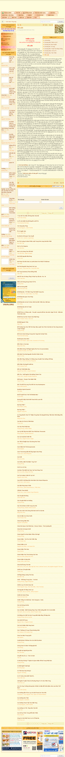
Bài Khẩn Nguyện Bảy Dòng (24, 256)
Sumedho (26, 699)
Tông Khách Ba (26, 268)
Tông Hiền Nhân (35, 268)
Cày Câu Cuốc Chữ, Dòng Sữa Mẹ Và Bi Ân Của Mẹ (30, 510)
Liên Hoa (19, 360)
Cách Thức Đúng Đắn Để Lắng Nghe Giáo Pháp (29, 451)
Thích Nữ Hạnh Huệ (22, 288)
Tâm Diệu (11, 150)
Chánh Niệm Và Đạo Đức (23, 559)
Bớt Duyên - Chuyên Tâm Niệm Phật (26, 379)
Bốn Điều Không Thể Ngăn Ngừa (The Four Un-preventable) (32, 349)
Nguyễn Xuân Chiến (22, 477)
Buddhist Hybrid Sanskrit (24, 389)
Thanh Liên (20, 238)
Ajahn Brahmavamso (29, 487)
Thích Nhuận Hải (21, 541)
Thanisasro (20, 694)
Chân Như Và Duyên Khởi (24, 529)
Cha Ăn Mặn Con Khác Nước (24, 516)
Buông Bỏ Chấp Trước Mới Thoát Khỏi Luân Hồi (29, 399)
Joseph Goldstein (31, 371)
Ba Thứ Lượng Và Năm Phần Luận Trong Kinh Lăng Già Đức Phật (34, 241)
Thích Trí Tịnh (20, 356)
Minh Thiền (20, 298)
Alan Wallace (20, 632)
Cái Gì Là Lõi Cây (21, 467)
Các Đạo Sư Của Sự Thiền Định (25, 421)
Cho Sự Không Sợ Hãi (23, 605)
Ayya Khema (20, 551)
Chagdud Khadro (28, 622)
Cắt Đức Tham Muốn (22, 490)
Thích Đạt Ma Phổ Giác (23, 223)
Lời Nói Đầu (47, 40)
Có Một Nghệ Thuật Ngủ (23, 666)
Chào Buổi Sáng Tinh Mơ (23, 564)
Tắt (54, 186)
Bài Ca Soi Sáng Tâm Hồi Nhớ (25, 251)
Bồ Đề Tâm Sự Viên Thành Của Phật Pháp (28, 316)
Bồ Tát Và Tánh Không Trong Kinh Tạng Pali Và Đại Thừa (32, 334)
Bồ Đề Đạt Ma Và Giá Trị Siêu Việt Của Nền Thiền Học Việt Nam (33, 302)
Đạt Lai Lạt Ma (20, 459)
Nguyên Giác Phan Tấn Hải (8, 142)
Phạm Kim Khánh (21, 340)
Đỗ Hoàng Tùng (28, 632)
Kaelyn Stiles (20, 561)
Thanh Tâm (20, 308)
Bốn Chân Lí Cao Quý (23, 344)
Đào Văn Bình (20, 652)
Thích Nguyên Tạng (22, 586)
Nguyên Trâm (20, 607)
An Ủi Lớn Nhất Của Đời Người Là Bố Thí (28, 221)
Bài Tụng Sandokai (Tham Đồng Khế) (27, 271)
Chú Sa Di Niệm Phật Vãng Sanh (25, 625)
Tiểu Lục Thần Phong (6, 236)
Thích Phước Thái (21, 517)
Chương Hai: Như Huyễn (50, 44)
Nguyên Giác (4, 65)
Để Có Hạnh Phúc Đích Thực (12, 174)
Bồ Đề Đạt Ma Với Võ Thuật (24, 307)
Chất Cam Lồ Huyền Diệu (23, 569)
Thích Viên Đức (21, 278)
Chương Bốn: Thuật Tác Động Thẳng (53, 48)
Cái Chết (19, 457)
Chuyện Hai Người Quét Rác (24, 650)
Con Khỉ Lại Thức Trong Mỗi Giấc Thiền (27, 713)
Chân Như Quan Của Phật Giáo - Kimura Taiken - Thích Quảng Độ (34, 526)
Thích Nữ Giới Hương (22, 335)
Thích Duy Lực (21, 682)
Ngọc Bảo (19, 324)
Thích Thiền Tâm (21, 233)
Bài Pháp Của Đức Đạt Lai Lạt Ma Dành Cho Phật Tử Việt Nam (33, 261)
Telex (57, 186)
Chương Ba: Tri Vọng (49, 46)
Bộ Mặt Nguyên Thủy (22, 322)
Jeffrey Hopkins (34, 591)
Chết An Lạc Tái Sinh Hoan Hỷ (25, 585)
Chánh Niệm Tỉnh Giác (23, 549)
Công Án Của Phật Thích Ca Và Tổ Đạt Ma (28, 718)
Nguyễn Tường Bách (22, 522)
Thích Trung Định (5, 179)
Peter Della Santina (22, 386)
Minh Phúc (27, 561)
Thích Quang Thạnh (22, 366)
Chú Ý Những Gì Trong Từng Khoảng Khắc (28, 630)
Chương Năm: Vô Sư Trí (50, 50)
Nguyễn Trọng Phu (22, 411)
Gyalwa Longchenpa (29, 238)
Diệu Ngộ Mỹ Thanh (34, 566)
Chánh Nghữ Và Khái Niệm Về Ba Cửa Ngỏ (28, 534)
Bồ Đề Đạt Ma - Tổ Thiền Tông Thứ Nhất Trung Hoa (30, 292)
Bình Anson (20, 487)
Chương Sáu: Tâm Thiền (50, 52)
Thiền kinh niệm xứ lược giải (30, 173)
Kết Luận (46, 55)
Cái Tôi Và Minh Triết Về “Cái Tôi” (26, 475)
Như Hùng (19, 304)
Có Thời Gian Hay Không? (24, 670)
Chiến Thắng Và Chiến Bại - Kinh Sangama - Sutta (30, 600)
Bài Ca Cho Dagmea (22, 246)
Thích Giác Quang (21, 689)
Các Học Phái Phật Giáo (23, 426)
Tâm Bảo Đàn (20, 248)
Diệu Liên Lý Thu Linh (22, 566)
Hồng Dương (20, 531)
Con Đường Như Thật (23, 698)
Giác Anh (30, 318)
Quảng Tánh (4, 170)
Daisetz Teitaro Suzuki (30, 507)
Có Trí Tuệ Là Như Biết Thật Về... (25, 676)
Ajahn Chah (29, 340)
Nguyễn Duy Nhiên (22, 371)
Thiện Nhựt (37, 487)
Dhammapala (20, 448)
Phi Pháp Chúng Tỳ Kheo (11, 220)
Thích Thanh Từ (21, 293)
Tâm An (19, 657)
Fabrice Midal (28, 428)
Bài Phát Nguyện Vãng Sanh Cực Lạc (27, 266)
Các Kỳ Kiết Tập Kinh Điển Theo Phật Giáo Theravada (31, 431)
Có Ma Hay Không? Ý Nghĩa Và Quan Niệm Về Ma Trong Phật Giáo (34, 660)
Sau (50, 25)
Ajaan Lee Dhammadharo (40, 694)
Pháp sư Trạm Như (6, 85)
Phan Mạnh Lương (22, 406)
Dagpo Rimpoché (29, 581)
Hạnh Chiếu (29, 293)
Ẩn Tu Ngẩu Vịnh (21, 231)
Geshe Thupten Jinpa (36, 612)
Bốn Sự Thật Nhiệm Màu (23, 369)
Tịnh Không (20, 401)
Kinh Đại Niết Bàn (23, 165)
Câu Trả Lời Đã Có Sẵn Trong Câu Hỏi (27, 505)
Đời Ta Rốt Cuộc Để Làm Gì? (12, 69)
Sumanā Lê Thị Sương (38, 340)
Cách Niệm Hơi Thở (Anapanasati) (26, 447)
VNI (61, 186)
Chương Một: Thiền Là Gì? (51, 42)
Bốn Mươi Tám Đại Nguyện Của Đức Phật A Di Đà (30, 354)
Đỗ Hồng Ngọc (21, 667)
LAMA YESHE (29, 227)
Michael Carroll (43, 566)
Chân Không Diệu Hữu (23, 520)
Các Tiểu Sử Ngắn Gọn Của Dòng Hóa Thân (28, 441)
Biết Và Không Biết (22, 286)
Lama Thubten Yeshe (22, 318)
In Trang (18, 183)
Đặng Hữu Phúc (21, 345)
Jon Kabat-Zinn (31, 546)
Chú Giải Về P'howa (22, 620)
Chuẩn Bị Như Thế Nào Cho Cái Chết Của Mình (29, 640)
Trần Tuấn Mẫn (5, 247)
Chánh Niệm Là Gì (22, 544)
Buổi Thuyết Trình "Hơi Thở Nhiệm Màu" (27, 394)
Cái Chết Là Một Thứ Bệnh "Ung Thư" (27, 461)
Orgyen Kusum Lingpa (28, 438)
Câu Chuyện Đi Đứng (22, 495)
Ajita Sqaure (20, 637)
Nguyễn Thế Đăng (5, 97)
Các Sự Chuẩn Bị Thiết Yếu (24, 436)
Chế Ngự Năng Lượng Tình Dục (25, 574)
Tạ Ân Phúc (20, 396)
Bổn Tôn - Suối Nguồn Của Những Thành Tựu (29, 374)
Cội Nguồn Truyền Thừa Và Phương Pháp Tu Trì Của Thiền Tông (34, 680)
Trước (45, 25)
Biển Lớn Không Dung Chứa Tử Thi (26, 281)
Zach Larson (27, 482)
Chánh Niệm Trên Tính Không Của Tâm (27, 554)
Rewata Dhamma (29, 433)
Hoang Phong (20, 330)
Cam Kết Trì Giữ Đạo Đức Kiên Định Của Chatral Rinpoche (32, 480)
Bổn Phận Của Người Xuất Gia (25, 364)
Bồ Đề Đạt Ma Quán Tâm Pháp (25, 296)
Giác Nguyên (20, 699)
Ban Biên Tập (20, 243)
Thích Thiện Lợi (5, 225)
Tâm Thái (19, 273)
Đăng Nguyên (20, 433)
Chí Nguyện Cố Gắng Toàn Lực (25, 589)
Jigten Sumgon (28, 253)
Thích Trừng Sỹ (5, 195)
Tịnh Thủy (3, 131)
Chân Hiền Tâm (21, 497)
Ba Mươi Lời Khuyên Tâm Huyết (25, 236)
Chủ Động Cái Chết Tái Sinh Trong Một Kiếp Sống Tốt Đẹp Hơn (33, 615)
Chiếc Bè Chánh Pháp (23, 595)
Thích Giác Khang (21, 217)
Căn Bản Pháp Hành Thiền (24, 485)
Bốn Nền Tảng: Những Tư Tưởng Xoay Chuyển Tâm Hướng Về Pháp (35, 359)
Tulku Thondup (40, 586)
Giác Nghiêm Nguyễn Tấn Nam (55, 566)
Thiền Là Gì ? (53, 37)
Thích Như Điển (31, 586)
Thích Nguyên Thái (28, 694)
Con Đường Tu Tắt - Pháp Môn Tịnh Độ (27, 708)
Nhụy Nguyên (20, 714)
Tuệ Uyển (19, 268)
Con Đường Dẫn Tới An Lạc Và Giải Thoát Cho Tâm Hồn (31, 692)
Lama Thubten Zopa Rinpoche (31, 492)
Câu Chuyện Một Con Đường (24, 500)
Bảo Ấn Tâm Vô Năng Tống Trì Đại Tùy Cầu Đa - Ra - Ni (31, 276)
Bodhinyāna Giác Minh (23, 338)
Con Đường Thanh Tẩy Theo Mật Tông (27, 702)
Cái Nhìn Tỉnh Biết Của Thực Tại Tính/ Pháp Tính (30, 470)
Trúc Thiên (35, 293)
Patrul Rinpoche (27, 453)
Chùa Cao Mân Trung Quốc (24, 635)
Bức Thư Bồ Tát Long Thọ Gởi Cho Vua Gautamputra (31, 384)
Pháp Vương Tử (5, 216)
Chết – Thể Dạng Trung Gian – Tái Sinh (27, 579)
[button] (8, 12)
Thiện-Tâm (20, 709)
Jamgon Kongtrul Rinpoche (30, 376)
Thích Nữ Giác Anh (22, 627)
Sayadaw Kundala (21, 350)
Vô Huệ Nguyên (21, 227)
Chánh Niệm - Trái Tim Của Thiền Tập (27, 539)
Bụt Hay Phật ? (21, 404)
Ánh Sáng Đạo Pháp (22, 226)
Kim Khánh (29, 350)
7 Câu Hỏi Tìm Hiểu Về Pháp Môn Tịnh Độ (28, 215)
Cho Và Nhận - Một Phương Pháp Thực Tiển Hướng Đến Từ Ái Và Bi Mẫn (36, 610)
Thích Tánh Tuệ (5, 74)
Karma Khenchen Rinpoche (29, 360)
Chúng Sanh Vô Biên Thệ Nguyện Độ (27, 645)
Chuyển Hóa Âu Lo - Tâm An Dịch (26, 655)
